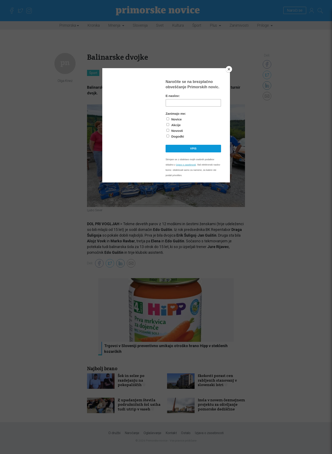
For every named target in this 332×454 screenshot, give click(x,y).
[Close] (229, 69)
